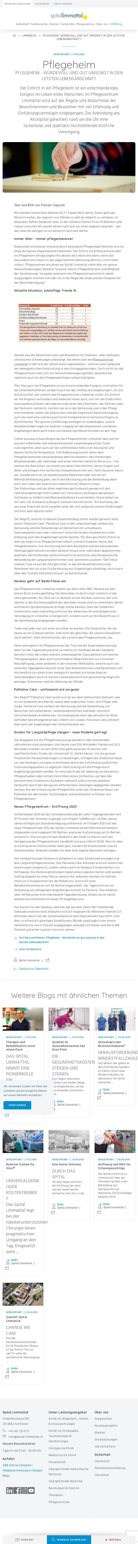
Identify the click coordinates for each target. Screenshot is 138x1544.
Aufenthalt (22, 24)
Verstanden (17, 1105)
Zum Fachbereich (30, 949)
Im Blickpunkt (62, 54)
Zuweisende (42, 3)
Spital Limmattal (29, 960)
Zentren (54, 24)
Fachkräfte (68, 24)
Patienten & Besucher (17, 3)
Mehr (60, 1101)
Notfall (113, 1540)
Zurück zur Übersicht (33, 968)
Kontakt (27, 1540)
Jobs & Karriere (62, 3)
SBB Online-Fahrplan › (18, 1465)
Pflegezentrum (85, 24)
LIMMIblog (115, 24)
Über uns (102, 24)
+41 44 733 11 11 (18, 1431)
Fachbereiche (39, 24)
